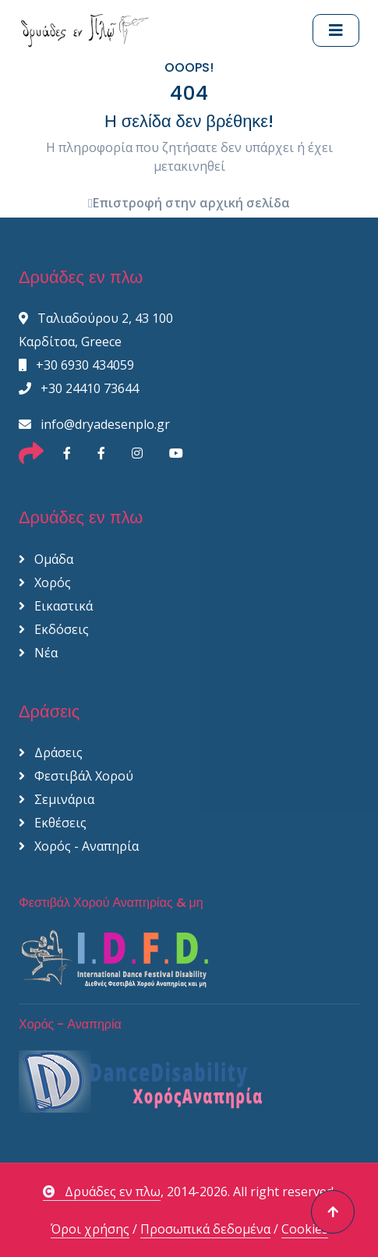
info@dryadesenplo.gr (94, 424)
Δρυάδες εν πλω (102, 1191)
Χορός (45, 582)
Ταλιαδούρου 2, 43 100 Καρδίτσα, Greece (96, 330)
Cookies (304, 1229)
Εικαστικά (56, 605)
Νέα (38, 652)
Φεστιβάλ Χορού (76, 775)
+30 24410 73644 (79, 388)
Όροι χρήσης (90, 1229)
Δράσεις (51, 752)
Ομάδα (46, 559)
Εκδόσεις (54, 629)
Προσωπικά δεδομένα (205, 1229)
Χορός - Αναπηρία (79, 846)
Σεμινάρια (56, 799)
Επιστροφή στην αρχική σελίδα (189, 202)
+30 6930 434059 (76, 365)
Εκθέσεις (53, 822)
